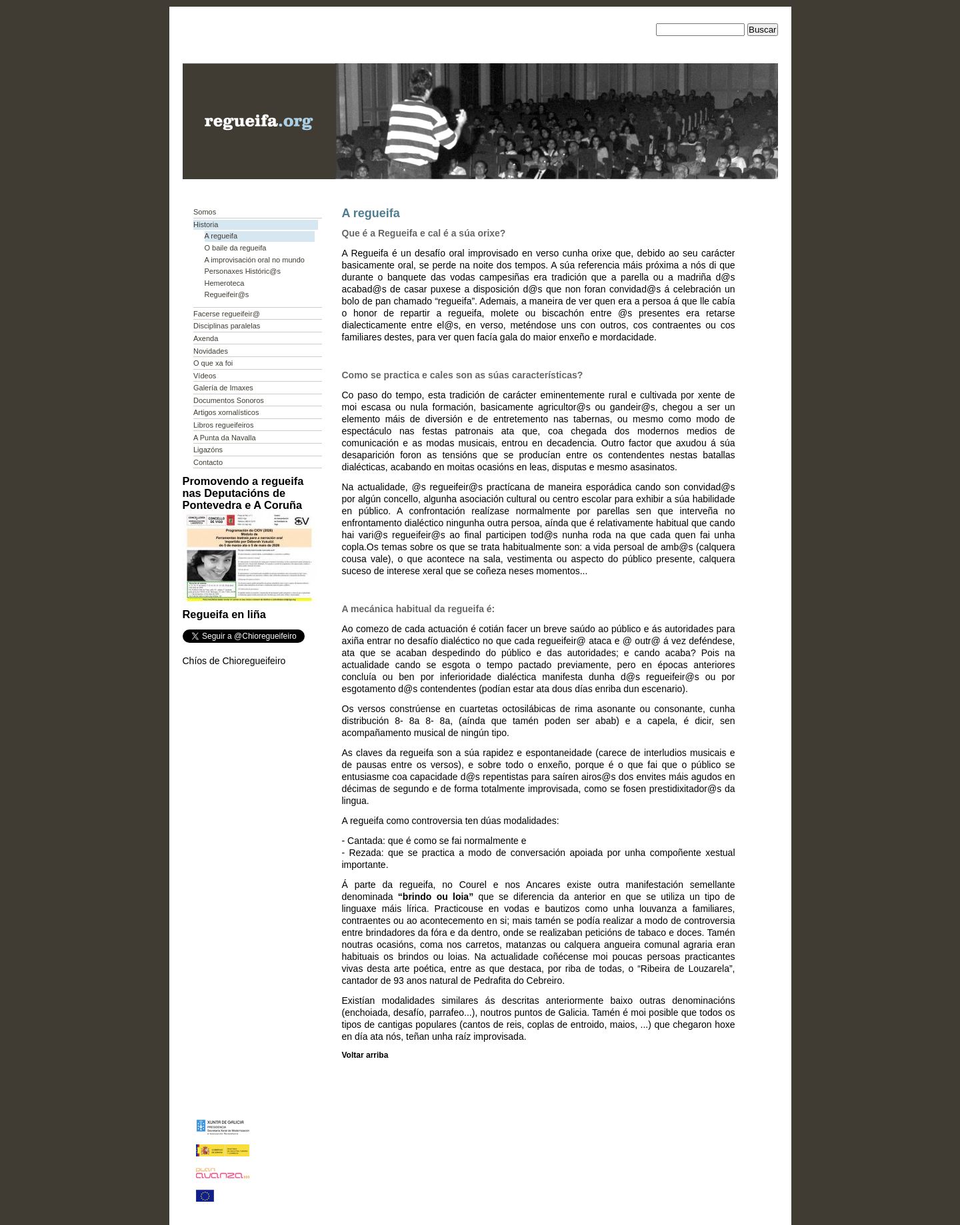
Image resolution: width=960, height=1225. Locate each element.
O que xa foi (213, 363)
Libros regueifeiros (223, 425)
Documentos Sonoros (228, 400)
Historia (205, 224)
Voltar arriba (365, 1055)
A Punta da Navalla (224, 438)
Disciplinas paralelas (226, 326)
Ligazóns (208, 450)
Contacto (208, 462)
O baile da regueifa (236, 248)
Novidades (210, 351)
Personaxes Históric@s (243, 271)
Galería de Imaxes (223, 388)
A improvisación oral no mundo (255, 260)
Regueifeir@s (227, 294)
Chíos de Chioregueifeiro (234, 660)
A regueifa (221, 236)
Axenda (205, 338)
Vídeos (204, 376)
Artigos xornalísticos (226, 412)
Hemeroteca (225, 283)
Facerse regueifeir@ (226, 314)
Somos (204, 212)
